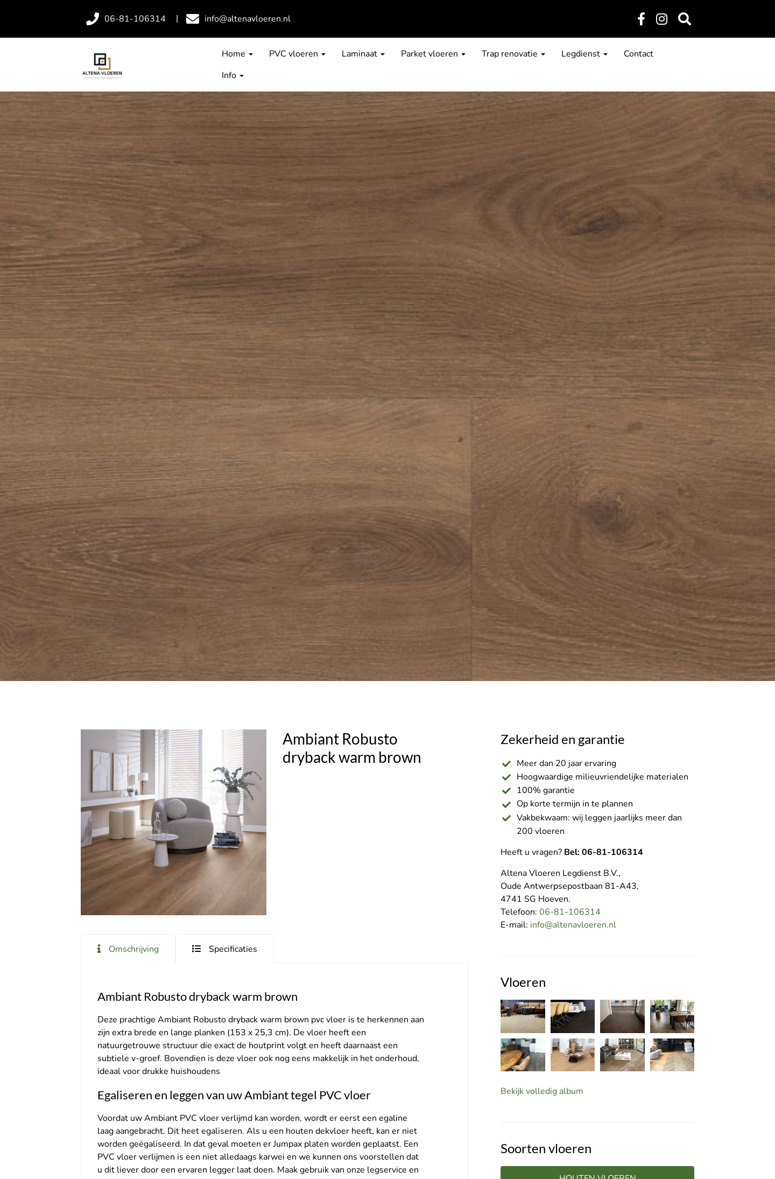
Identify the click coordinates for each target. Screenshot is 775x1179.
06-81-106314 (570, 912)
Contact (638, 54)
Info (233, 75)
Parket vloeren (433, 54)
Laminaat (363, 54)
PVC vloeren (297, 54)
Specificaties (233, 949)
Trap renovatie (513, 54)
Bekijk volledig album (542, 1091)
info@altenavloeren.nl (573, 925)
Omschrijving (134, 949)
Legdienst (584, 54)
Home (237, 54)
